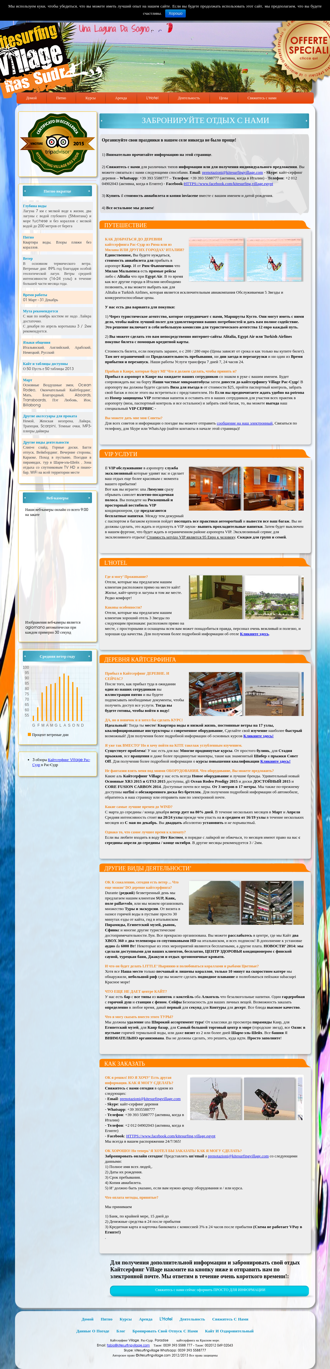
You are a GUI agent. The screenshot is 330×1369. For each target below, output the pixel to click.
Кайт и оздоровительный (229, 1331)
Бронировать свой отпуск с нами (165, 1331)
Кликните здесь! (258, 735)
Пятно (61, 97)
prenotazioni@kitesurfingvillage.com (232, 172)
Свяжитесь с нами (262, 97)
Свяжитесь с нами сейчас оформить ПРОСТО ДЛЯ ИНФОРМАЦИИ (210, 1290)
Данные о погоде (92, 1331)
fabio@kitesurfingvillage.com (128, 1345)
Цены (223, 97)
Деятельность (189, 97)
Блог (120, 1331)
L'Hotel (152, 97)
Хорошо (175, 13)
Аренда (121, 97)
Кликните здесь (254, 633)
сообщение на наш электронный (244, 423)
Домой (31, 97)
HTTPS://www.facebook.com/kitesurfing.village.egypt (228, 183)
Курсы (90, 97)
